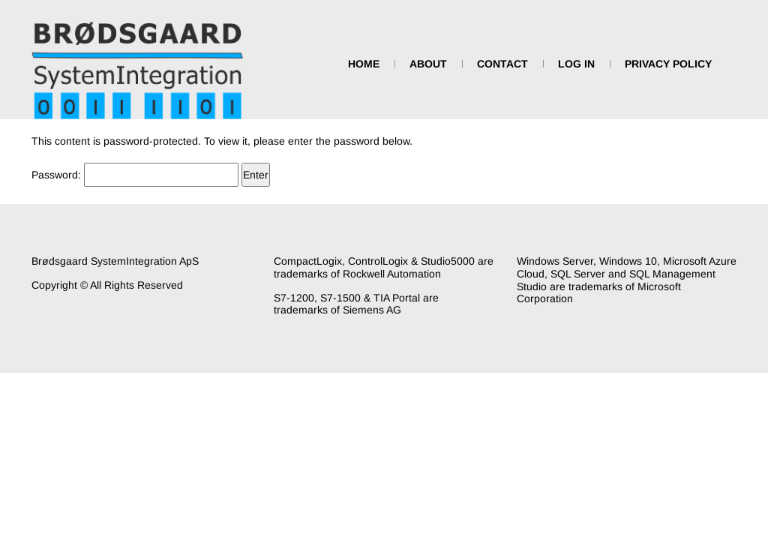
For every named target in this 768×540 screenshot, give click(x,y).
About (428, 64)
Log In (576, 64)
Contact (502, 64)
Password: (135, 175)
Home (364, 64)
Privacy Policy (668, 64)
